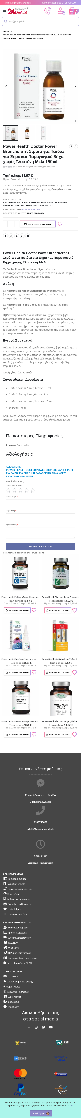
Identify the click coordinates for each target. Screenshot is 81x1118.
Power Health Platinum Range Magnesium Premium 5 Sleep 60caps (20, 597)
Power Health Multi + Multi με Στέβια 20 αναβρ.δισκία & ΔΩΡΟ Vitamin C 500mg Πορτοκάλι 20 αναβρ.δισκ (60, 659)
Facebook (5, 235)
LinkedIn (16, 235)
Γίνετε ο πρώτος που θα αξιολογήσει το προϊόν (35, 167)
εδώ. (72, 1106)
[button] (5, 21)
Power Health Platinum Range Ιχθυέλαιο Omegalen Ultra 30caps (60, 721)
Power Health (31, 209)
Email (27, 235)
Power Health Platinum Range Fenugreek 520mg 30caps (60, 597)
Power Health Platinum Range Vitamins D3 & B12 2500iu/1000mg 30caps (20, 721)
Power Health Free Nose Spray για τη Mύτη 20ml (20, 659)
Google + (22, 235)
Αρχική (6, 31)
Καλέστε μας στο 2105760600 (59, 2)
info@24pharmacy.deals (18, 2)
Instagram (11, 235)
